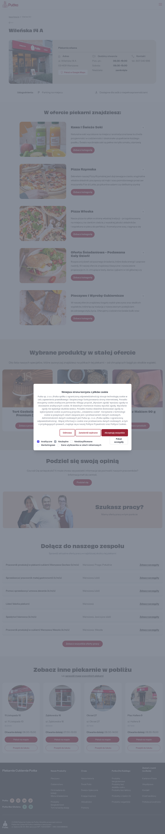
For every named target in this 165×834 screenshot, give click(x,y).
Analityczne (46, 441)
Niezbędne (63, 441)
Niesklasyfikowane (83, 441)
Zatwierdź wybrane (88, 432)
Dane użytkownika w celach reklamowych (81, 445)
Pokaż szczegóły (119, 440)
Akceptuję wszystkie (115, 432)
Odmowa (67, 432)
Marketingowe (48, 445)
